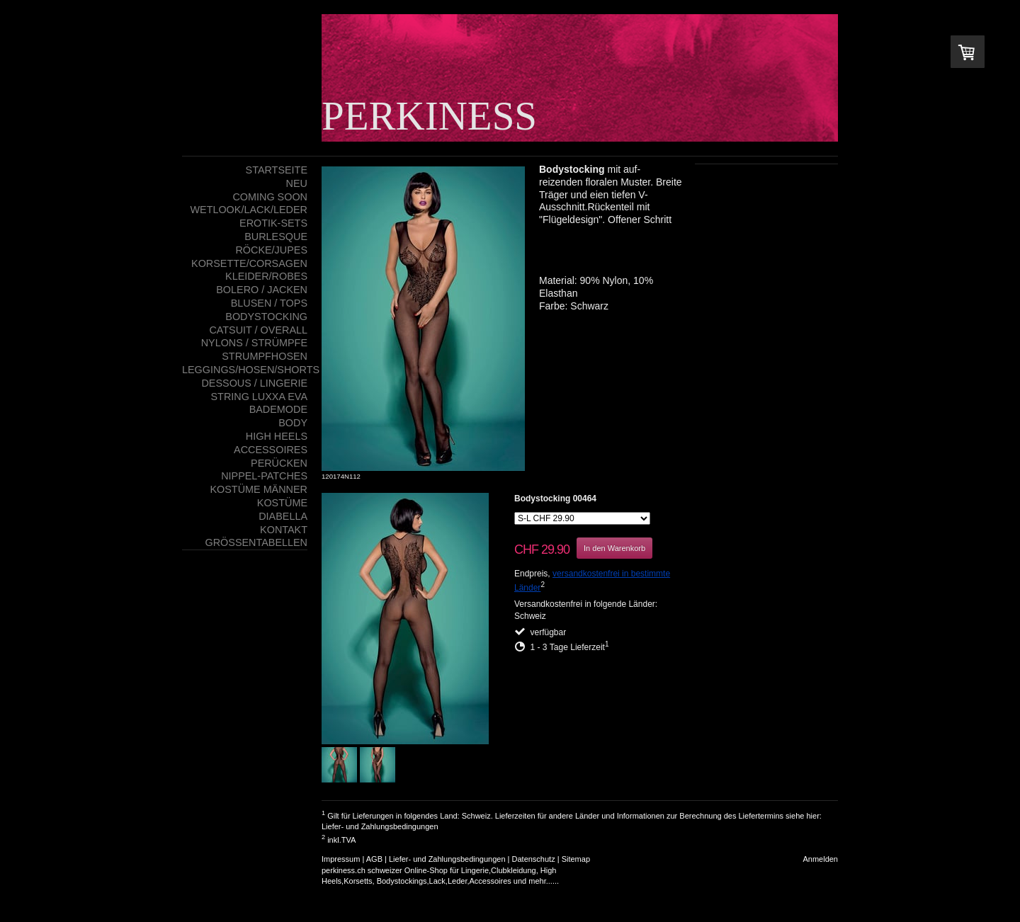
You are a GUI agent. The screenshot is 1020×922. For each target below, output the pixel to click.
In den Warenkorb (614, 548)
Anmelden (820, 859)
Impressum (341, 859)
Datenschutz (533, 859)
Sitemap (576, 859)
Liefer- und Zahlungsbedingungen (380, 826)
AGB (374, 859)
